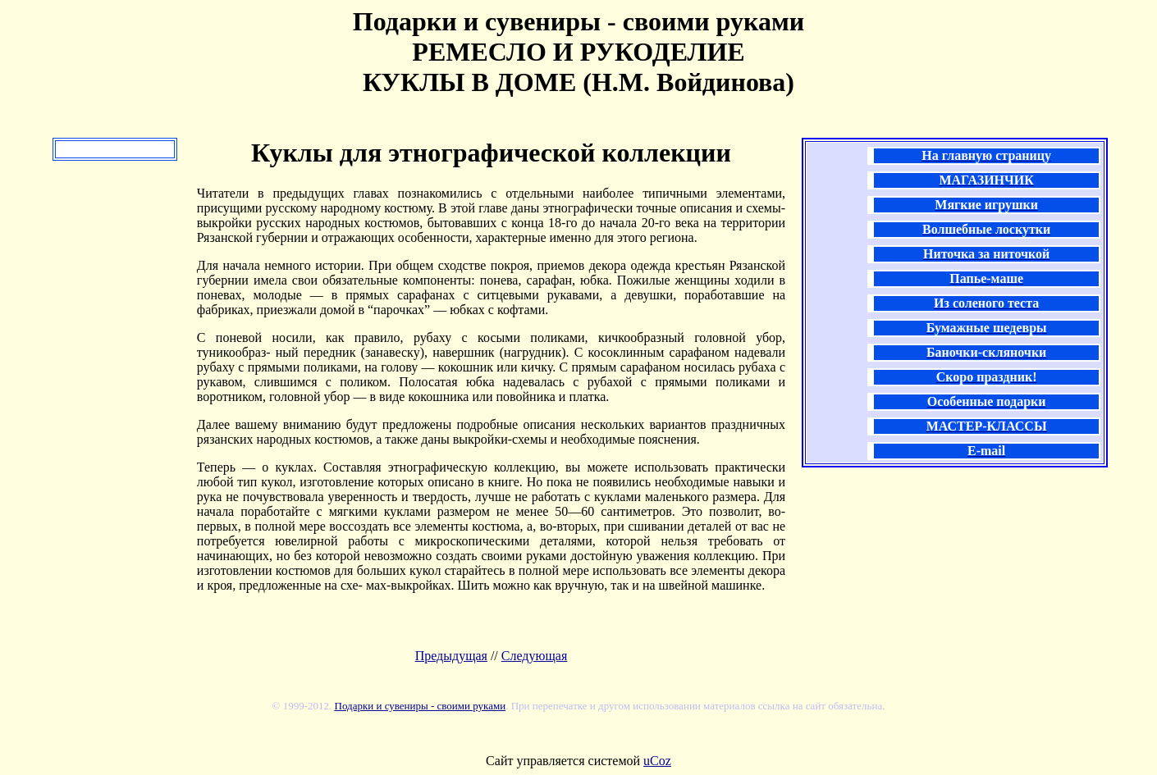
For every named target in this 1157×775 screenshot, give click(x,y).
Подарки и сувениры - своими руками (420, 706)
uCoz (657, 761)
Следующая (534, 656)
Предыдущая (451, 656)
